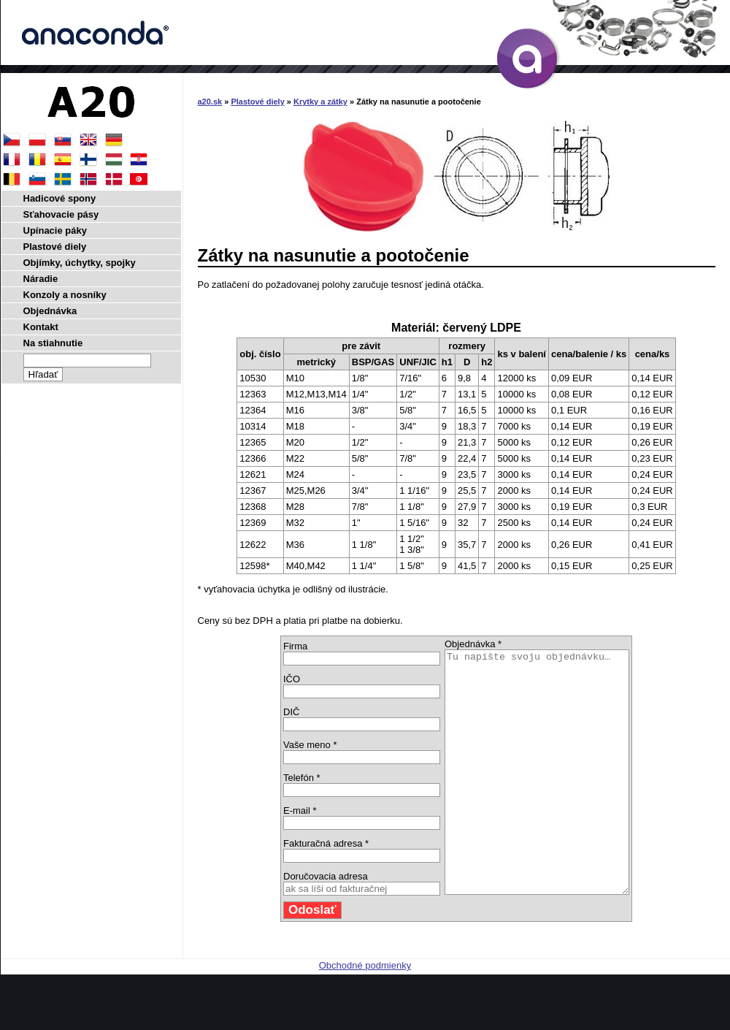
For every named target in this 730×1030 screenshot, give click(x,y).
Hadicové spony (59, 198)
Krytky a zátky (320, 101)
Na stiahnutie (53, 342)
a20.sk (210, 101)
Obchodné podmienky (365, 1013)
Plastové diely (257, 101)
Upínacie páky (55, 230)
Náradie (40, 278)
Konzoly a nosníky (65, 294)
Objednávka (50, 310)
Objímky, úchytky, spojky (79, 262)
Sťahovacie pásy (61, 214)
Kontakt (40, 326)
